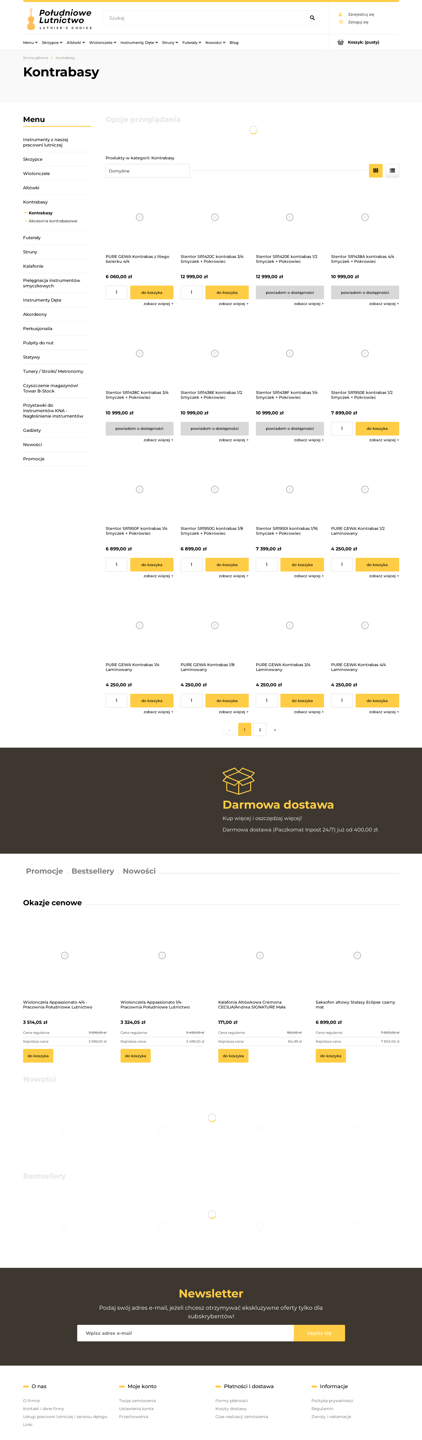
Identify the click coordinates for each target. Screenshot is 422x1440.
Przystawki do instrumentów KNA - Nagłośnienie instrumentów (53, 410)
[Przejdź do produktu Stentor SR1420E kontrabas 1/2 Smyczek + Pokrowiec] (290, 217)
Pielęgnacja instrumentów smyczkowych (51, 283)
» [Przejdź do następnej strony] (275, 729)
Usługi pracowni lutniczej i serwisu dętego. (65, 1416)
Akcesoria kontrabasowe (53, 220)
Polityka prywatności (332, 1400)
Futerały (31, 237)
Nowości (32, 444)
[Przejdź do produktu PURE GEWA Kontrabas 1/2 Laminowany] (365, 489)
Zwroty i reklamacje (331, 1416)
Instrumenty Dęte (42, 300)
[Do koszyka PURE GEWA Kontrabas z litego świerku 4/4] (152, 292)
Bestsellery (93, 871)
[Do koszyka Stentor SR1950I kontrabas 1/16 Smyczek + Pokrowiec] (302, 564)
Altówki (31, 187)
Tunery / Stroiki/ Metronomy (53, 371)
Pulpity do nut (38, 342)
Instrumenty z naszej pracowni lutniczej (45, 142)
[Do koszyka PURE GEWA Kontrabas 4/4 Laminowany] (377, 700)
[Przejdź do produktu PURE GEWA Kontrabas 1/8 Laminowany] (215, 625)
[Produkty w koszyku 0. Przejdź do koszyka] (363, 42)
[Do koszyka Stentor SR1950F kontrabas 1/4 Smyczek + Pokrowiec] (152, 564)
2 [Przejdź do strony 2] (260, 729)
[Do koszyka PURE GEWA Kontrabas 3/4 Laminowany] (302, 700)
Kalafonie (33, 266)
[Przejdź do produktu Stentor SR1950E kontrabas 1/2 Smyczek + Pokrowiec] (365, 353)
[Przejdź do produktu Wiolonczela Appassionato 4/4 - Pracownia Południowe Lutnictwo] (65, 963)
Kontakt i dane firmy (43, 1408)
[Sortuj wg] (148, 171)
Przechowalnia (133, 1416)
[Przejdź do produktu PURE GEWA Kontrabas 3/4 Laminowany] (290, 625)
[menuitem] (30, 42)
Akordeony (35, 314)
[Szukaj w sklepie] (205, 18)
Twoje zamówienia (137, 1400)
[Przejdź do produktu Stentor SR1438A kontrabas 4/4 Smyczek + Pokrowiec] (365, 217)
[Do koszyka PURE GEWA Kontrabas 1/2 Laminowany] (377, 564)
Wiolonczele (36, 173)
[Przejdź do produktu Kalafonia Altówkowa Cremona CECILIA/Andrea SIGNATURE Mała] (260, 963)
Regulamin (322, 1408)
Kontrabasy (35, 202)
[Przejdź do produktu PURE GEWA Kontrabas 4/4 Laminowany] (365, 625)
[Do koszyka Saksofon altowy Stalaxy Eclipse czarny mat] (331, 1056)
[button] (159, 303)
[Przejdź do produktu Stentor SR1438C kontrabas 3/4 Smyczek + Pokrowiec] (140, 353)
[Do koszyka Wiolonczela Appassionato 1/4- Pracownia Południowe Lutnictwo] (136, 1056)
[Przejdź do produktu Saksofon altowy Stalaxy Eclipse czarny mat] (357, 963)
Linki (27, 1424)
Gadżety (32, 430)
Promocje (33, 458)
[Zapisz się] (319, 1333)
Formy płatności (231, 1400)
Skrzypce (32, 159)
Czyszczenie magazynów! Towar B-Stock (50, 388)
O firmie (31, 1400)
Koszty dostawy (231, 1408)
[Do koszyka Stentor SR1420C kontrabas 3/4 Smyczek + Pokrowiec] (227, 292)
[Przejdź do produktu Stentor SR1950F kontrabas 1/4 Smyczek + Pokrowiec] (140, 489)
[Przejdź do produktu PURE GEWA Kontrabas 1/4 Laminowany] (140, 625)
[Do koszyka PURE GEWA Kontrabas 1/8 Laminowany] (227, 700)
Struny (30, 252)
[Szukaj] (312, 18)
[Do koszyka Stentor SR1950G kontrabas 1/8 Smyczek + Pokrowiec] (227, 564)
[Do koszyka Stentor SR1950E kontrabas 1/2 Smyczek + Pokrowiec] (377, 429)
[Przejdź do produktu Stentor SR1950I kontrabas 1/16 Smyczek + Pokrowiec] (290, 489)
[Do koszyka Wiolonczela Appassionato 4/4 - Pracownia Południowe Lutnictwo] (38, 1056)
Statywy (31, 357)
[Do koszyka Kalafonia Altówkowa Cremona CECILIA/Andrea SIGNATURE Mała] (233, 1056)
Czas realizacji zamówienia (241, 1416)
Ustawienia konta (136, 1408)
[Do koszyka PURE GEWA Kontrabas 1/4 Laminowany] (152, 700)
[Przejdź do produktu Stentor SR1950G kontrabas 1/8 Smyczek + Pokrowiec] (215, 489)
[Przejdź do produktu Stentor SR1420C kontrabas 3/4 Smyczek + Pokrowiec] (215, 217)
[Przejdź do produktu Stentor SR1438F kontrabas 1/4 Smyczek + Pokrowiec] (290, 353)
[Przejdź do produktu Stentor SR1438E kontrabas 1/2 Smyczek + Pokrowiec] (215, 353)
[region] (57, 545)
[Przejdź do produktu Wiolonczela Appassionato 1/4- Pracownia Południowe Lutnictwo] (162, 963)
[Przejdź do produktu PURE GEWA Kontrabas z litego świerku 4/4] (140, 217)
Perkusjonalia (37, 328)
